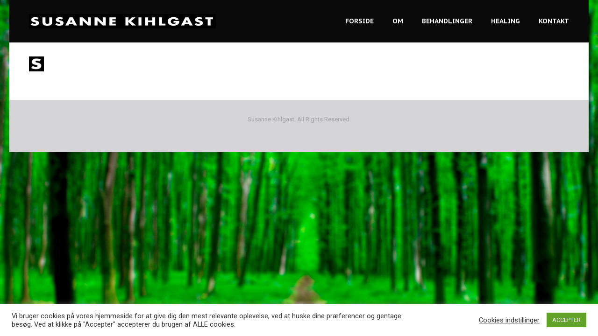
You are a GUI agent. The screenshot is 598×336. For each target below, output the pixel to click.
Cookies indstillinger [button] (509, 320)
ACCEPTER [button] (566, 319)
